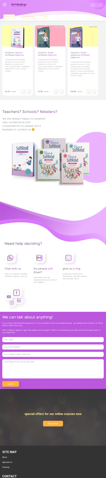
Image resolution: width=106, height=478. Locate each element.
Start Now (53, 423)
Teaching (5, 467)
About (4, 457)
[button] (28, 91)
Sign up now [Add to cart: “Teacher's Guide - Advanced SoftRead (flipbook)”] (88, 91)
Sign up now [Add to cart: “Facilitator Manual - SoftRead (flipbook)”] (22, 91)
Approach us (7, 462)
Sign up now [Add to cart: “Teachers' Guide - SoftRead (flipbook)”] (55, 91)
